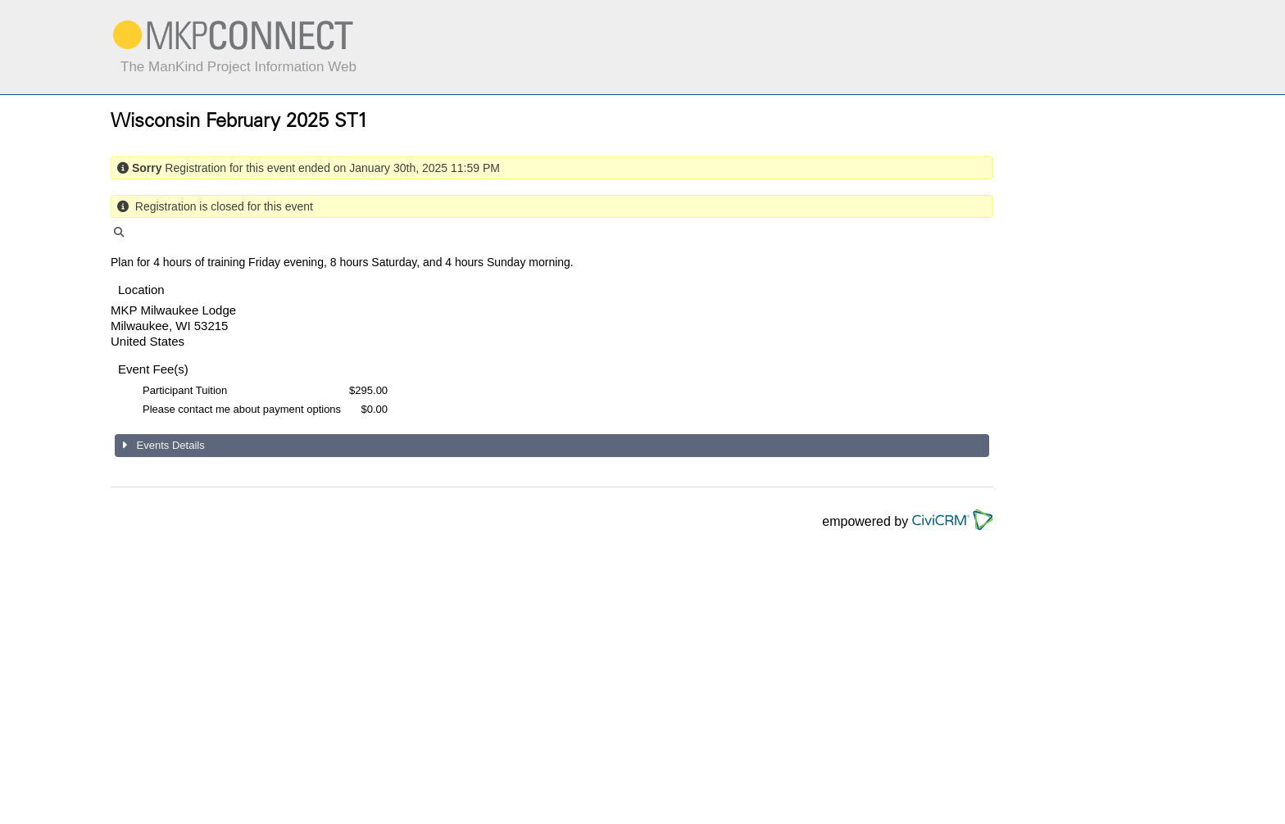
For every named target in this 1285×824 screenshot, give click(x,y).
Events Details (169, 445)
